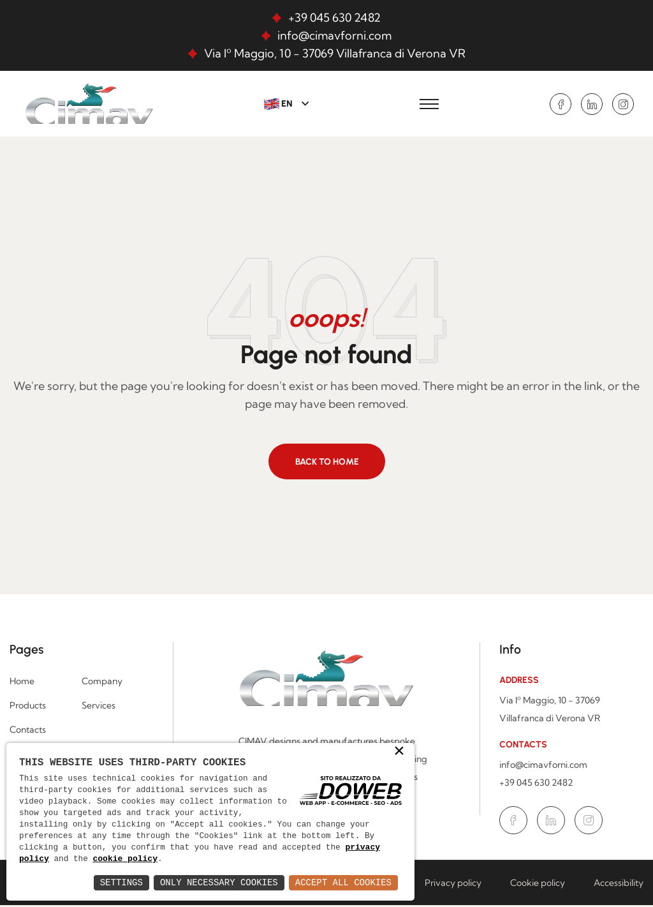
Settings (121, 882)
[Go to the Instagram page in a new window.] (623, 104)
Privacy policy (453, 884)
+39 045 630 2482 (334, 17)
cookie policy (126, 859)
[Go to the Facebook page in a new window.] (560, 104)
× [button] (399, 751)
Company (102, 683)
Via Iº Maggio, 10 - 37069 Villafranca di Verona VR (335, 53)
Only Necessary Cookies (219, 882)
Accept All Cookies (343, 882)
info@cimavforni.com (334, 35)
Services (98, 707)
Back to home (327, 463)
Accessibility (618, 884)
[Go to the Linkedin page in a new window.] (592, 104)
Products (28, 707)
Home (22, 683)
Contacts (28, 731)
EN (279, 104)
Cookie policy (537, 884)
